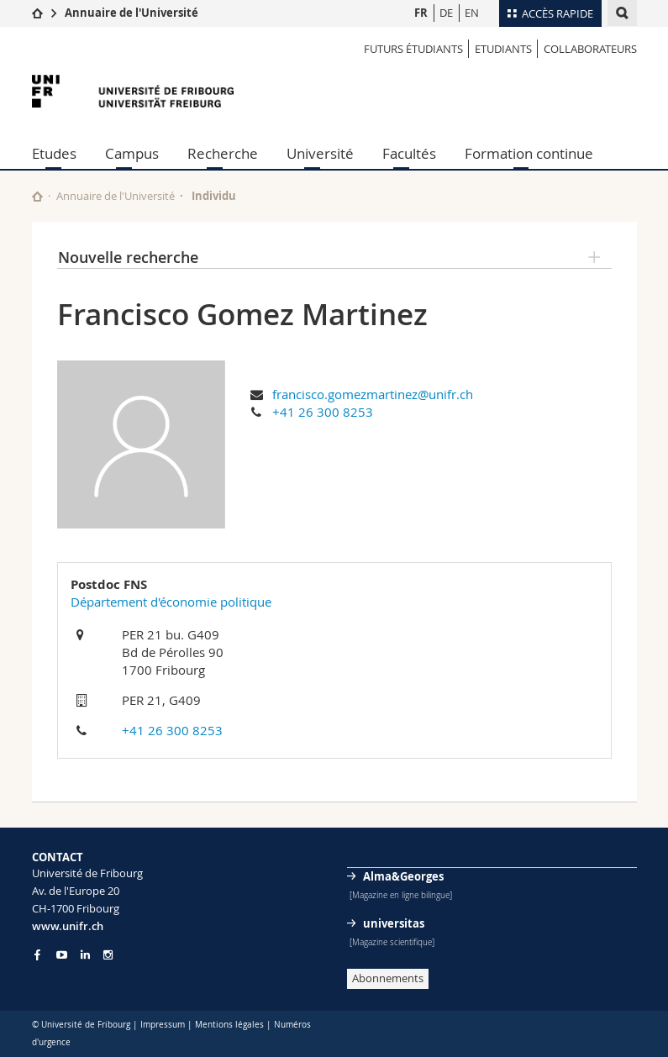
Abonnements (387, 978)
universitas (393, 923)
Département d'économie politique (171, 601)
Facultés (409, 153)
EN (472, 12)
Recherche (222, 153)
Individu (214, 195)
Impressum (162, 1024)
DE (446, 12)
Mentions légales (229, 1024)
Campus (132, 153)
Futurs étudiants (413, 48)
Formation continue (529, 153)
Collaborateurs (590, 48)
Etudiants (503, 48)
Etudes (54, 153)
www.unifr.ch (67, 925)
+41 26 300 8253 (322, 411)
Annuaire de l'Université (131, 12)
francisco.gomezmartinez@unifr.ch (372, 394)
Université (320, 153)
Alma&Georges (403, 876)
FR (421, 12)
